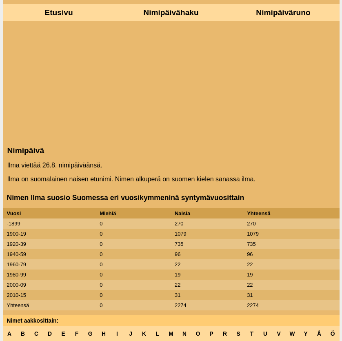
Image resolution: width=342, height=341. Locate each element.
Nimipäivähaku (170, 12)
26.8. (49, 165)
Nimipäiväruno (283, 12)
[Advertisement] (171, 83)
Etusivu (58, 12)
